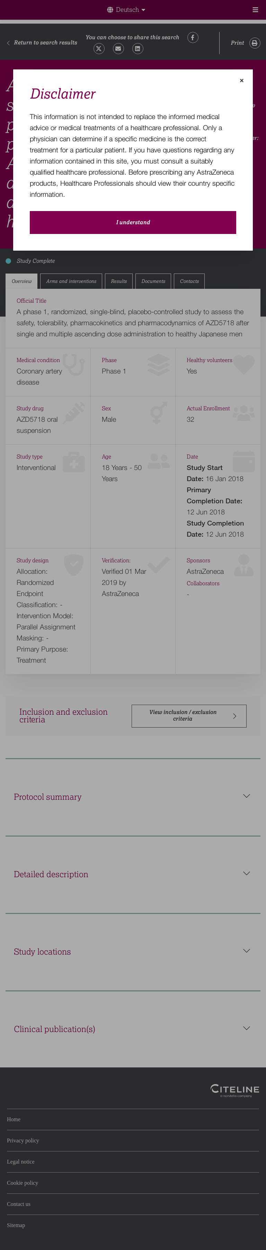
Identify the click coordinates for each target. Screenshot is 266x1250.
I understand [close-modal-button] (133, 222)
